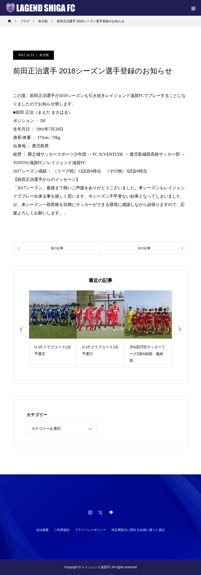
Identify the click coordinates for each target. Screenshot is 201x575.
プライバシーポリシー (90, 530)
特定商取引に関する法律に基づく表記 (138, 530)
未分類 (44, 55)
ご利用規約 (62, 530)
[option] (53, 329)
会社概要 (42, 530)
